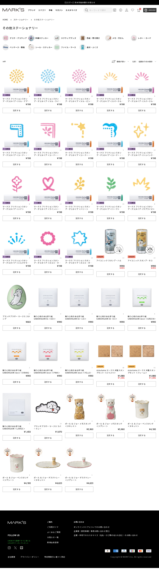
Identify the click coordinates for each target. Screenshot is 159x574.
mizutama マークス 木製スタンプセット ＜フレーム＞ (141, 371)
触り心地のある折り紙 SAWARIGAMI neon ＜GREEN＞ (142, 317)
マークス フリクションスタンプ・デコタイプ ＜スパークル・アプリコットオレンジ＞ (109, 101)
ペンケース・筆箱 (14, 47)
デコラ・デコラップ (15, 38)
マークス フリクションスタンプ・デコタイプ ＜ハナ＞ (15, 208)
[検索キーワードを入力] (100, 10)
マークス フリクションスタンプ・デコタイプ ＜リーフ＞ (108, 208)
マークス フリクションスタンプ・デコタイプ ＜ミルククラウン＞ (16, 263)
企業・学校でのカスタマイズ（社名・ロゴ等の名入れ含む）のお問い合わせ (106, 541)
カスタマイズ (71, 10)
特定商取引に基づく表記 (54, 563)
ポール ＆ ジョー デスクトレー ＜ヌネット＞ (47, 479)
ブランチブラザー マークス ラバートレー (47, 427)
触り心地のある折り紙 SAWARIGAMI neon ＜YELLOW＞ (78, 373)
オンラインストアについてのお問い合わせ (92, 533)
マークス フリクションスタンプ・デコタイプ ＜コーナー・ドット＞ (16, 155)
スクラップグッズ (65, 38)
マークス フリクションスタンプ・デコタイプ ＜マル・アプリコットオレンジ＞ (16, 101)
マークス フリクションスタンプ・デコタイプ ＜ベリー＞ (77, 208)
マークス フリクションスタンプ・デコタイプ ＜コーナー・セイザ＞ (78, 155)
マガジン (59, 10)
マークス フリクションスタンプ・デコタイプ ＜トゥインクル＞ (141, 155)
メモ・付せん (114, 38)
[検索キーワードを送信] (86, 10)
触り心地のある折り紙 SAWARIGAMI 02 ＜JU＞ (75, 317)
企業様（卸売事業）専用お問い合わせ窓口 (92, 537)
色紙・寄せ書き (90, 38)
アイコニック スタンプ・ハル (108, 260)
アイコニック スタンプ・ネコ (140, 260)
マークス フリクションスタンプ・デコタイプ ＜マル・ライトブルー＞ (47, 101)
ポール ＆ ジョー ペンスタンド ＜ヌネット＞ (141, 425)
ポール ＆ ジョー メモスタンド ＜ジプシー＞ (109, 425)
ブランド (32, 10)
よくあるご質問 (53, 538)
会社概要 (11, 563)
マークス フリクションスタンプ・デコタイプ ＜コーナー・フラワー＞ (47, 155)
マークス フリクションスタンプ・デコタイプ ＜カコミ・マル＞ (47, 263)
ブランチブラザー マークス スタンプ (16, 317)
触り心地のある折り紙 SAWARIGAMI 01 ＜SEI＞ (45, 317)
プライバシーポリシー (29, 563)
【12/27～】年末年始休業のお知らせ (79, 2)
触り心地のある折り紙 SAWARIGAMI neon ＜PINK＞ (47, 371)
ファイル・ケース (65, 47)
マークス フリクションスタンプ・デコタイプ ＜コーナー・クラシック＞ (109, 155)
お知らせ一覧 (52, 543)
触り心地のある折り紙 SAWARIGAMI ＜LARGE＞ (14, 427)
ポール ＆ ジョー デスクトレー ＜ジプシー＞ (78, 479)
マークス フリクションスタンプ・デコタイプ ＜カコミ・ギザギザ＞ (78, 263)
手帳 (50, 10)
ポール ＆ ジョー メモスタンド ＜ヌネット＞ (78, 425)
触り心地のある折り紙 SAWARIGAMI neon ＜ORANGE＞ (16, 373)
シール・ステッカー (40, 47)
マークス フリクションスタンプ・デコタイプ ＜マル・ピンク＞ (78, 101)
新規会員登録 (52, 548)
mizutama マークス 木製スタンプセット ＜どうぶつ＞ (110, 371)
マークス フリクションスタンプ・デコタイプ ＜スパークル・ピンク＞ (141, 101)
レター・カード (141, 38)
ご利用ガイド (52, 533)
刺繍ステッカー (38, 38)
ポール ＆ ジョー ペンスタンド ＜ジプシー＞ (15, 479)
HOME (6, 19)
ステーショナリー (21, 19)
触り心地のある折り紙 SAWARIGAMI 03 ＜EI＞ (106, 317)
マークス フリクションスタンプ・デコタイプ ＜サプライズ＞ (141, 208)
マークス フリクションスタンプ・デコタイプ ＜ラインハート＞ (47, 209)
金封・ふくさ (89, 47)
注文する (17, 110)
